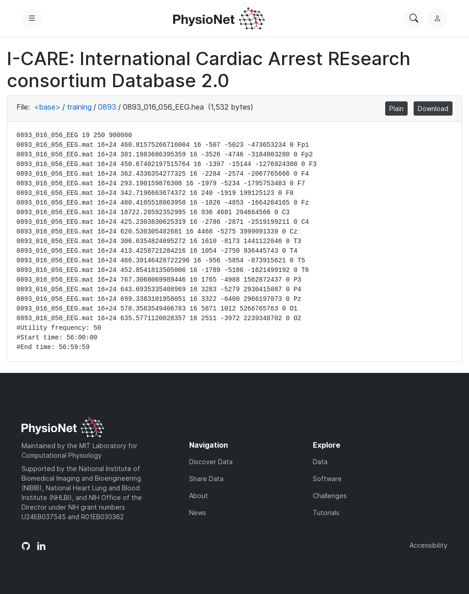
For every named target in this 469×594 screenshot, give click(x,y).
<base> (47, 106)
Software (327, 479)
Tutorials (326, 512)
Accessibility (428, 545)
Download (433, 108)
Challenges (330, 496)
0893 (107, 106)
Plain (396, 108)
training (79, 106)
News (197, 512)
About (198, 496)
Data (320, 462)
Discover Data (211, 462)
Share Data (206, 479)
